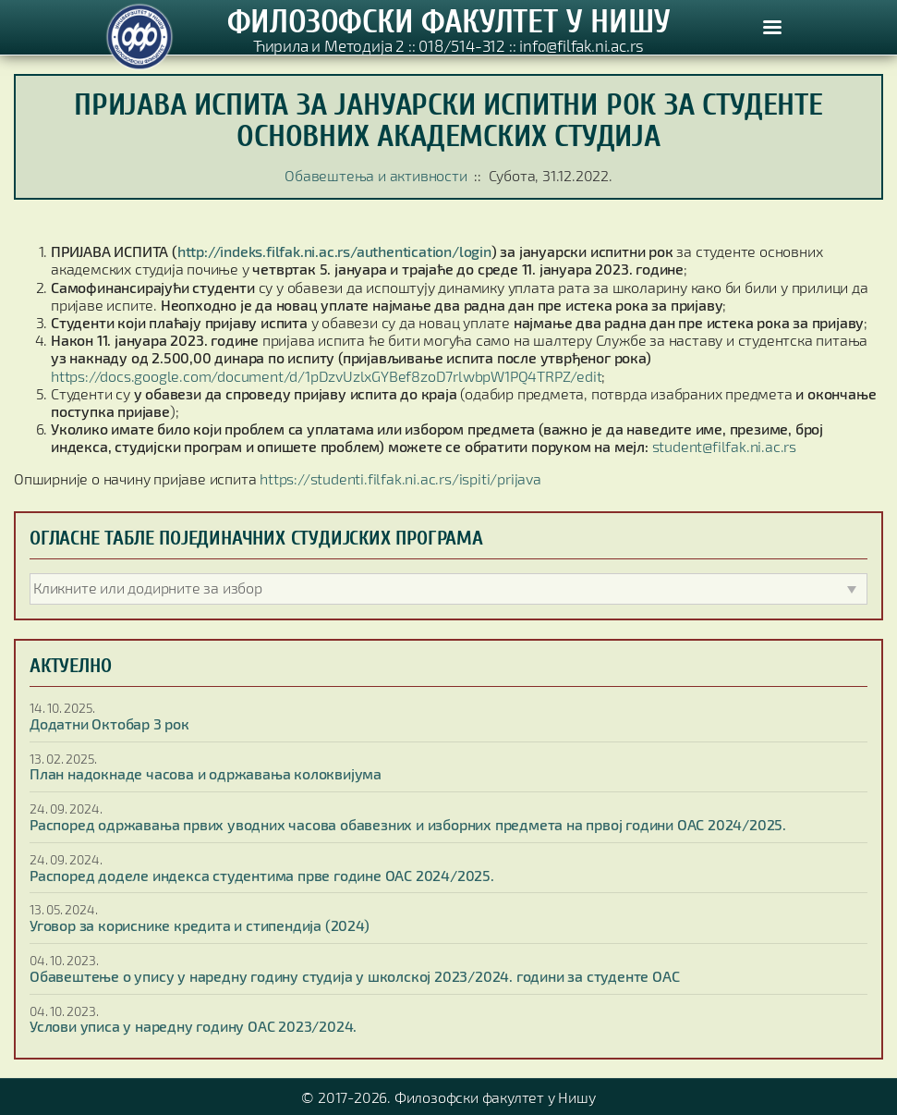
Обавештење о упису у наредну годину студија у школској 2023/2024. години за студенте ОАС (354, 976)
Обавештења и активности (376, 175)
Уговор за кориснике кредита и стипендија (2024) (200, 925)
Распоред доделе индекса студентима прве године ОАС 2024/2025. (262, 875)
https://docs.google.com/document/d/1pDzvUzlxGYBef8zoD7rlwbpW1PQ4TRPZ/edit (326, 376)
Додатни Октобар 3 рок (109, 723)
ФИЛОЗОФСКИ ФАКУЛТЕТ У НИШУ (449, 21)
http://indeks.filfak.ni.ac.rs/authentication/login (334, 251)
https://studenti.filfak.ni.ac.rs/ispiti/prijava (400, 478)
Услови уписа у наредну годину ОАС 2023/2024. (193, 1026)
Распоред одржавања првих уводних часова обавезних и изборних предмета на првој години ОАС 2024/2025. (408, 824)
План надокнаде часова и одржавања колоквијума (206, 773)
